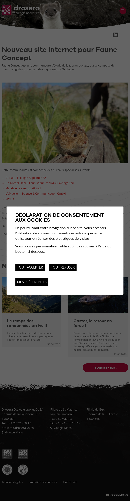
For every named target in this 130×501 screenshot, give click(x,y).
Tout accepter (30, 267)
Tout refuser (63, 267)
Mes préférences (31, 282)
